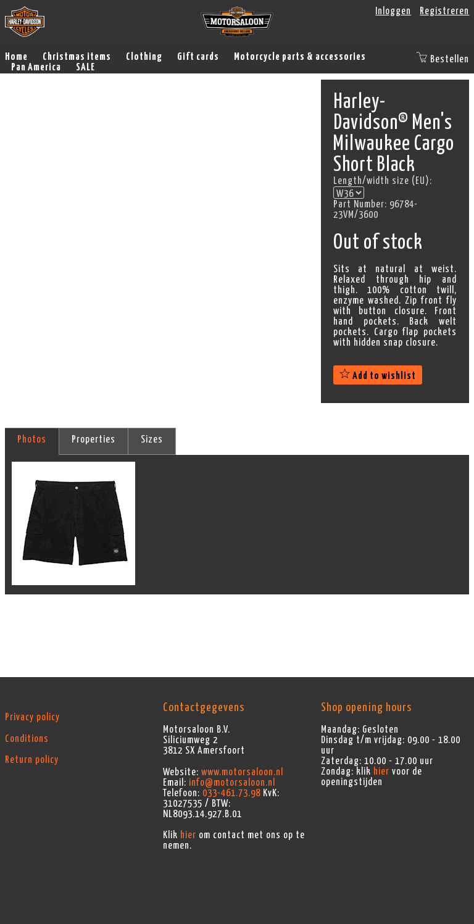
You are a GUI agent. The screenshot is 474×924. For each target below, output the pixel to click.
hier (188, 835)
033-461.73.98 (231, 793)
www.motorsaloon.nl (242, 772)
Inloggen (393, 11)
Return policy (32, 760)
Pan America (36, 67)
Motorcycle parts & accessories (300, 57)
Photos (31, 439)
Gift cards (198, 57)
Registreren (444, 11)
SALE (85, 67)
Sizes (152, 439)
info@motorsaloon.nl (232, 783)
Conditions (27, 739)
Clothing (144, 57)
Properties (93, 439)
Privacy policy (32, 717)
